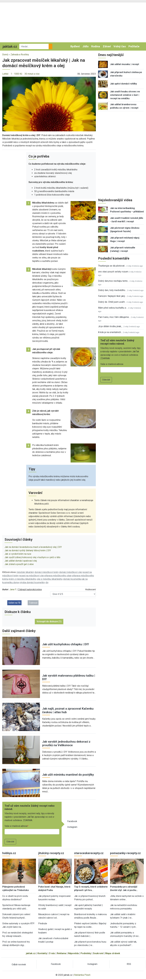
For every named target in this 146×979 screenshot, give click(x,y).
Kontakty (42, 953)
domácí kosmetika (72, 579)
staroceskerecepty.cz (89, 853)
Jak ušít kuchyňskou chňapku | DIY (65, 644)
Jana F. (13, 589)
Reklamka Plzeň (82, 975)
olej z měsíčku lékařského (50, 579)
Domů (5, 54)
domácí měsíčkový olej (70, 572)
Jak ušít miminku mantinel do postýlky (68, 774)
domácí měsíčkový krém (47, 572)
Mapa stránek (112, 953)
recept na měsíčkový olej (31, 575)
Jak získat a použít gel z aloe (19, 564)
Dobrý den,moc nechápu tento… (113, 281)
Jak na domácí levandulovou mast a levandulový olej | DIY (33, 547)
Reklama (61, 953)
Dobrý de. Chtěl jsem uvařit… (112, 302)
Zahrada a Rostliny (20, 54)
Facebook (72, 821)
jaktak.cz (31, 953)
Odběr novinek (19, 964)
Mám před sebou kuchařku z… (113, 307)
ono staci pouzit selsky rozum (113, 271)
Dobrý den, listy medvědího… (112, 290)
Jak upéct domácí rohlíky (123, 83)
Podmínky (86, 953)
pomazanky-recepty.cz (125, 853)
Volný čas (119, 46)
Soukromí (98, 953)
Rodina (95, 46)
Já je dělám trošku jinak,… (110, 326)
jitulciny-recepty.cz (51, 853)
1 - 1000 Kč (16, 73)
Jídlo (85, 46)
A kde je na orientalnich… (110, 332)
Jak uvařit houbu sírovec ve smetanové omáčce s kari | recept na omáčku (125, 95)
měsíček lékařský (25, 572)
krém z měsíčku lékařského (22, 579)
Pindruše (42, 923)
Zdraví (107, 46)
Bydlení (75, 46)
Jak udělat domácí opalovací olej (21, 560)
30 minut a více (32, 73)
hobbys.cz (9, 853)
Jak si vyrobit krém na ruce (18, 554)
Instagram (72, 827)
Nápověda (73, 953)
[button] (49, 103)
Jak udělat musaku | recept (124, 64)
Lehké (5, 73)
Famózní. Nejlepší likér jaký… (112, 296)
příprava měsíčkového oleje (58, 575)
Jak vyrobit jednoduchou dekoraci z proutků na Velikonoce (66, 743)
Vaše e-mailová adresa (16, 826)
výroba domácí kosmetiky (32, 582)
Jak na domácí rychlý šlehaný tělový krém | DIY (28, 550)
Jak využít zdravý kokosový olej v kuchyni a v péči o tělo (32, 557)
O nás (52, 953)
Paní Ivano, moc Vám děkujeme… (114, 317)
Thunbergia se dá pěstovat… (112, 265)
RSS (129, 964)
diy (46, 582)
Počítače (133, 46)
